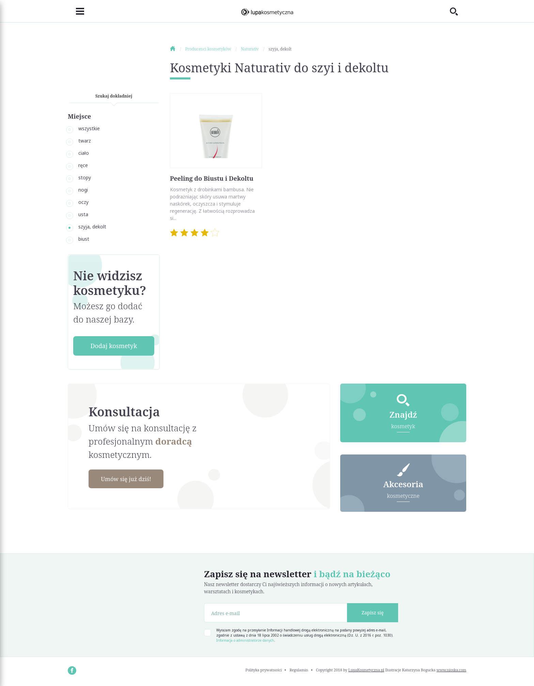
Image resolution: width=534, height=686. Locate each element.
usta (83, 214)
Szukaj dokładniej (113, 96)
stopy (84, 177)
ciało (83, 153)
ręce (83, 165)
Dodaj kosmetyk (113, 346)
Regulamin (298, 670)
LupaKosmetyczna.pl (366, 670)
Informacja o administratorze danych (245, 641)
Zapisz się (373, 613)
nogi (83, 190)
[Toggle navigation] (76, 11)
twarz (84, 140)
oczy (83, 202)
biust (83, 239)
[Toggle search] (458, 11)
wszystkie (89, 128)
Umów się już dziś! (129, 479)
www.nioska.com (451, 670)
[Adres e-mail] (275, 613)
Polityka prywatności (264, 670)
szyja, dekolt (92, 226)
